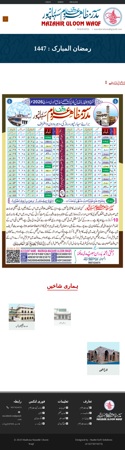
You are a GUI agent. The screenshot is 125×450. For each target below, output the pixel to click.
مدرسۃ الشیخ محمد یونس (22, 322)
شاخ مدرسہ (38, 423)
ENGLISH (73, 2)
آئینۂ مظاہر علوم (84, 407)
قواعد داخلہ (62, 418)
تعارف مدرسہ (84, 413)
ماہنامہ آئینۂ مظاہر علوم (35, 407)
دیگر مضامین (38, 418)
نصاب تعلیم (62, 413)
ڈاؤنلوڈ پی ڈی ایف (115, 82)
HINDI (60, 2)
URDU (48, 2)
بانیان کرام (85, 418)
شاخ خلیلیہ (103, 366)
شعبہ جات (62, 407)
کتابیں (40, 413)
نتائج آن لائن (62, 423)
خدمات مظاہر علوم (83, 423)
